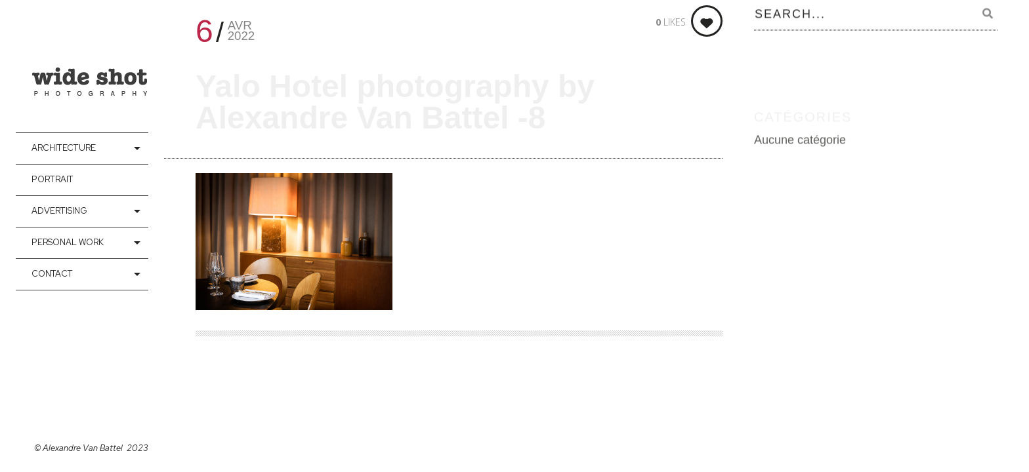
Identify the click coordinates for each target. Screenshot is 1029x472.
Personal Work (68, 242)
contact (52, 273)
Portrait (53, 179)
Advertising (59, 210)
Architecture (64, 147)
